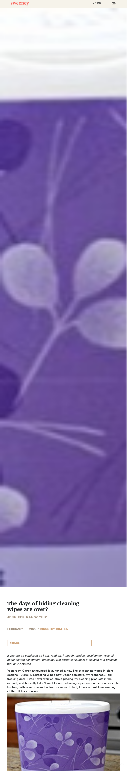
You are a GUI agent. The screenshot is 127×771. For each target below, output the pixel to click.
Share (15, 642)
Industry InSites (54, 629)
